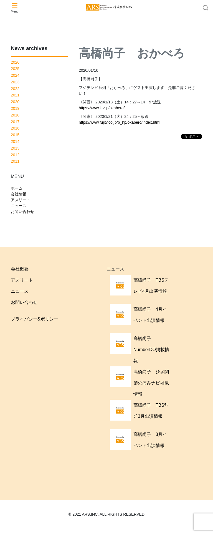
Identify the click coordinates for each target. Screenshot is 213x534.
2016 (15, 128)
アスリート (20, 200)
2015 (15, 135)
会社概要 (20, 269)
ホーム (16, 188)
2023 (15, 82)
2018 (15, 115)
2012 (15, 155)
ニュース (18, 205)
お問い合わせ (22, 211)
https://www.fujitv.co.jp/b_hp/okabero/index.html (119, 122)
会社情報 (18, 194)
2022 (15, 88)
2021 (15, 95)
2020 (15, 102)
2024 (15, 75)
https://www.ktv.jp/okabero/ (102, 108)
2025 (15, 68)
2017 (15, 122)
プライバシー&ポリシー (34, 319)
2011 (15, 161)
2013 (15, 148)
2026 (15, 62)
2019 (15, 108)
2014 (15, 141)
